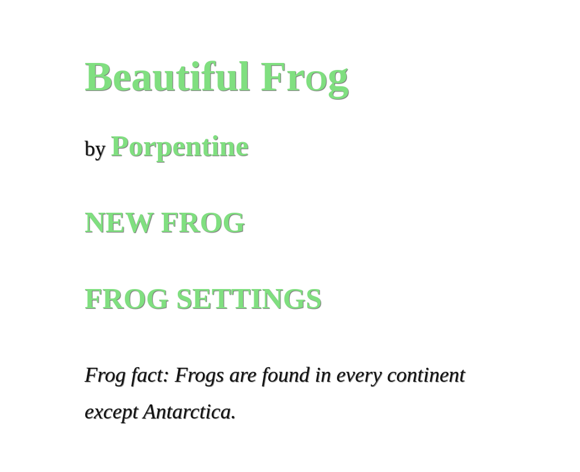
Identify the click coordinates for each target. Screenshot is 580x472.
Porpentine (179, 145)
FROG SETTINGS (203, 298)
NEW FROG (165, 222)
